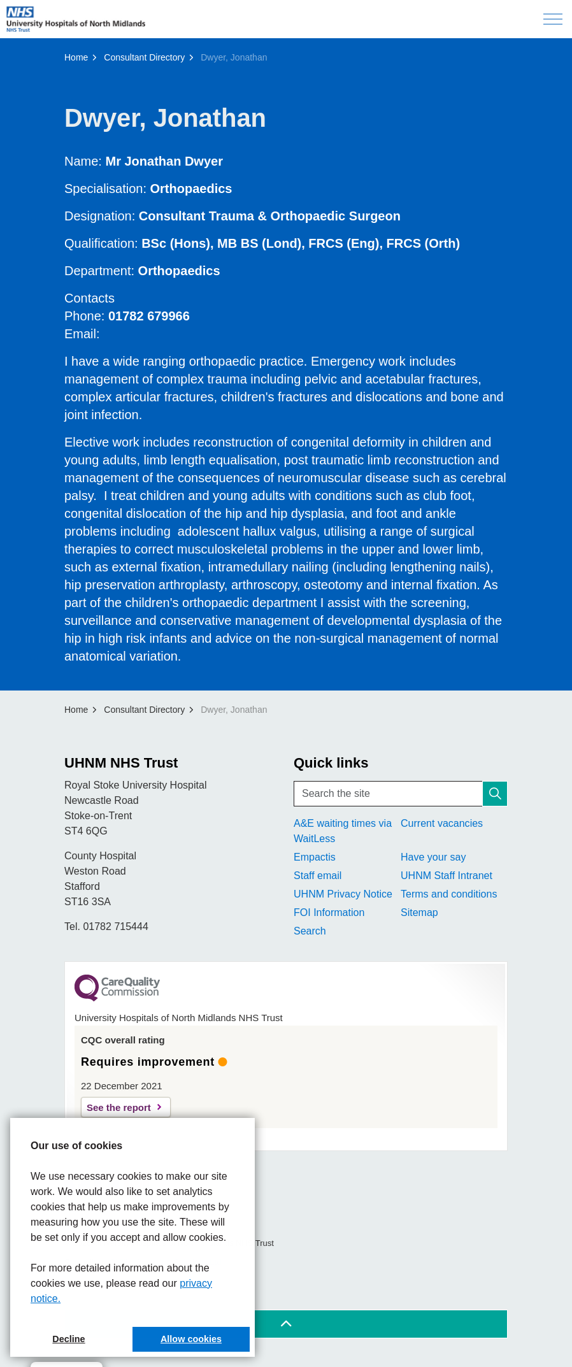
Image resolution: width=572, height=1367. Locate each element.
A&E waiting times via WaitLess (343, 831)
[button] (495, 793)
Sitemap (419, 912)
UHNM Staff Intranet (446, 875)
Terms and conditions (449, 894)
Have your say (433, 857)
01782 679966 (149, 316)
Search (310, 931)
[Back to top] (286, 1324)
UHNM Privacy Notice (343, 894)
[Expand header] (553, 19)
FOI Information (329, 912)
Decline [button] (68, 1339)
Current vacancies (442, 823)
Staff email (317, 875)
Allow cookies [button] (191, 1339)
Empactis (315, 857)
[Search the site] (401, 793)
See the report (119, 1107)
